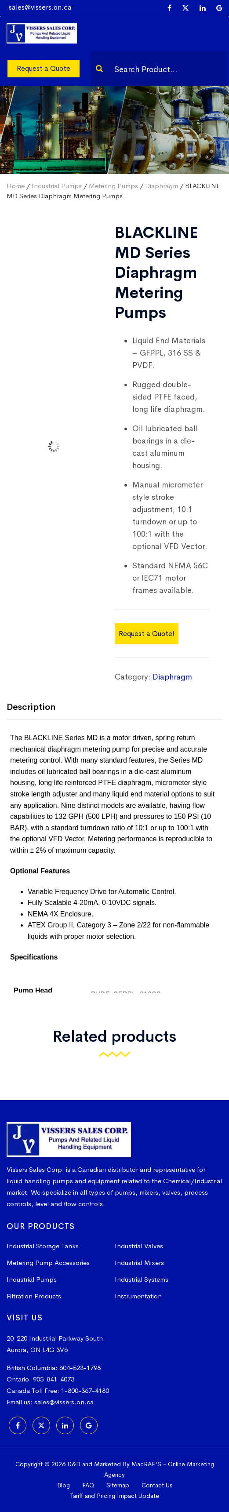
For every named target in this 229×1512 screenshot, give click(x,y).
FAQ (88, 1485)
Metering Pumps (113, 186)
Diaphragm (161, 186)
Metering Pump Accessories (48, 1262)
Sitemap (117, 1485)
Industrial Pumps (57, 186)
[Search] (99, 68)
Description (31, 706)
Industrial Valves (139, 1246)
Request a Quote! (146, 633)
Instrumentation (138, 1296)
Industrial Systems (141, 1279)
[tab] (38, 708)
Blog (63, 1485)
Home (16, 186)
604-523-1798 (80, 1367)
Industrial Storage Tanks (43, 1246)
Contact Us (157, 1485)
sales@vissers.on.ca (40, 7)
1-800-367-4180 (85, 1390)
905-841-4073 (53, 1379)
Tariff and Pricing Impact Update (114, 1496)
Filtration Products (34, 1296)
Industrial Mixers (139, 1262)
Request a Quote (43, 68)
